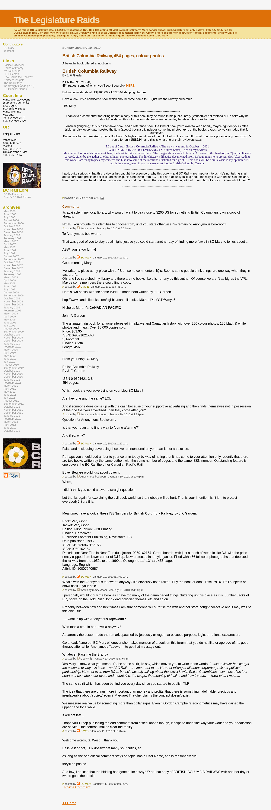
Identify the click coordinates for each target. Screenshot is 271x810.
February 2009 (12, 310)
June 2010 (10, 358)
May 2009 (9, 319)
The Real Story (13, 83)
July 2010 (9, 361)
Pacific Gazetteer (14, 64)
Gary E (85, 286)
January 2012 (12, 415)
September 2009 (14, 331)
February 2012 (12, 418)
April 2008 (10, 280)
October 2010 (12, 370)
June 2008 (10, 286)
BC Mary (86, 257)
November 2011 (13, 409)
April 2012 (10, 424)
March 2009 (11, 313)
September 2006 (14, 223)
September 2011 (14, 403)
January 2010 (12, 343)
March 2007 (11, 241)
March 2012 (11, 421)
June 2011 (10, 394)
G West (85, 731)
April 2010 (10, 352)
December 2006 (13, 232)
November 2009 (13, 337)
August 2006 (11, 220)
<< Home (69, 803)
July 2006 (9, 217)
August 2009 (11, 328)
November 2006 (13, 229)
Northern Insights (14, 80)
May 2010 (9, 355)
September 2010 (14, 367)
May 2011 (9, 391)
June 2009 (10, 322)
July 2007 (9, 253)
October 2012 (12, 430)
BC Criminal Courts (15, 89)
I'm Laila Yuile (12, 71)
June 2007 (10, 250)
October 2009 (12, 334)
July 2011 (9, 397)
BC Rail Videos (13, 194)
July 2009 (9, 325)
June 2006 (10, 214)
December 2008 (13, 304)
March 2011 (11, 385)
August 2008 (11, 292)
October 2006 (12, 226)
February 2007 (12, 238)
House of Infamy (13, 68)
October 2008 (12, 298)
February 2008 (12, 274)
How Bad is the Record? (18, 77)
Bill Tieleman (11, 74)
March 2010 (11, 349)
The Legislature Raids (57, 20)
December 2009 (13, 340)
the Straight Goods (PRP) (19, 86)
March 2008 (11, 277)
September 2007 (14, 259)
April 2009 (10, 316)
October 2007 (12, 262)
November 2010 (13, 373)
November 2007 (13, 265)
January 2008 (12, 271)
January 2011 (12, 379)
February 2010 (12, 346)
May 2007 (9, 247)
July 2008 (9, 289)
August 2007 (11, 256)
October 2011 (12, 406)
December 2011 (13, 412)
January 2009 (12, 307)
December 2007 (13, 268)
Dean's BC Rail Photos (17, 197)
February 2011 (12, 382)
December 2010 (13, 376)
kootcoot (9, 50)
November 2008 (13, 301)
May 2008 (9, 283)
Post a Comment (77, 787)
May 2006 (9, 211)
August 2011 (11, 400)
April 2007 (10, 244)
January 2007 (12, 235)
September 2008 (14, 295)
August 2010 (11, 364)
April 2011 (10, 388)
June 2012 (10, 427)
